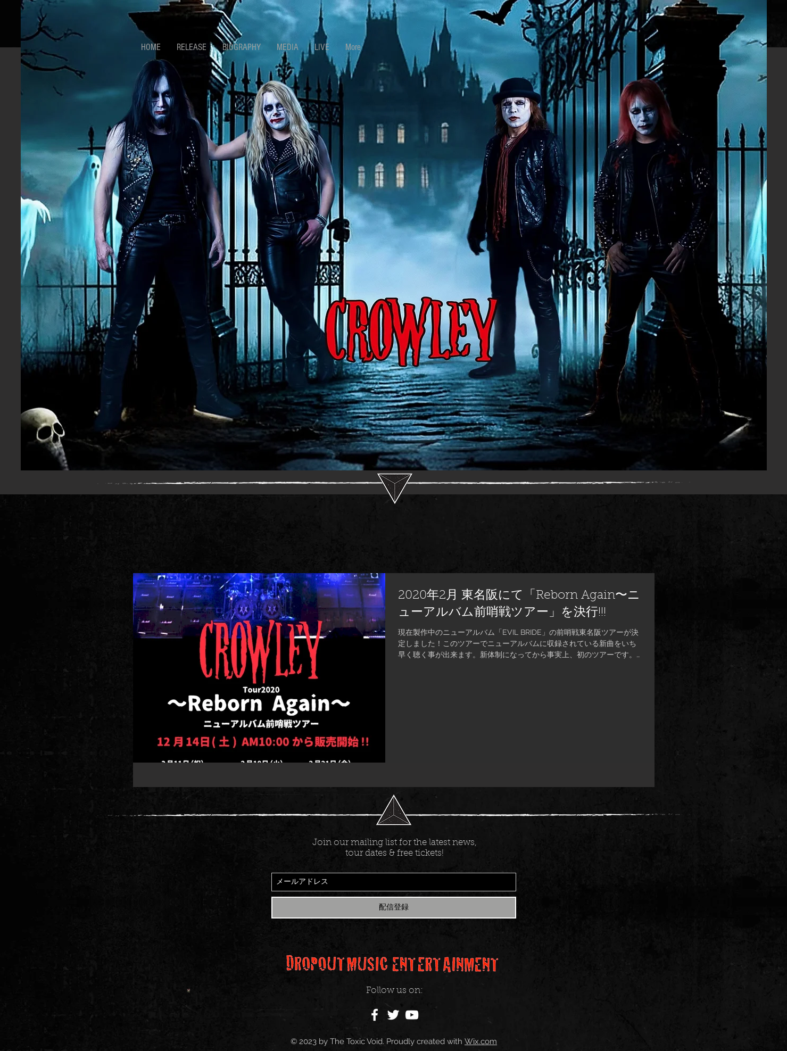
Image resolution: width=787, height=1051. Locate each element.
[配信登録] (393, 907)
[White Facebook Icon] (375, 1015)
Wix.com (481, 1041)
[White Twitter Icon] (393, 1015)
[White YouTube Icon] (412, 1015)
